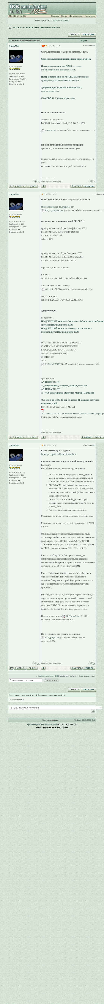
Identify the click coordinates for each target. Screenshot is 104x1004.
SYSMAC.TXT (52, 364)
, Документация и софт (58, 98)
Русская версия (33, 725)
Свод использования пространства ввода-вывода (66, 59)
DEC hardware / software (47, 27)
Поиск (64, 16)
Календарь (90, 16)
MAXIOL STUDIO (17, 16)
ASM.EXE (50, 130)
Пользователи (76, 16)
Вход (55, 20)
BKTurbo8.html (73, 616)
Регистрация (63, 20)
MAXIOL (17, 27)
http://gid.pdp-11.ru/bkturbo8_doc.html (58, 454)
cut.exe (48, 289)
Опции (83, 41)
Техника (28, 27)
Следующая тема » (87, 676)
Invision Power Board (49, 725)
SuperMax (14, 46)
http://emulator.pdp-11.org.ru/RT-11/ (57, 207)
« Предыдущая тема (44, 676)
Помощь (55, 16)
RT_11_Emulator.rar (54, 210)
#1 (94, 46)
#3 (94, 445)
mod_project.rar (52, 637)
